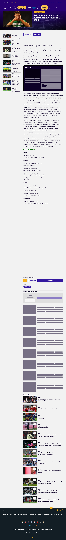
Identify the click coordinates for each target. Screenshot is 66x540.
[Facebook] (33, 533)
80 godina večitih (46, 514)
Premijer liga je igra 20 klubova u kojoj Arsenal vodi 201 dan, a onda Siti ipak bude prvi (50, 482)
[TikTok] (39, 533)
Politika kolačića (40, 529)
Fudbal (13, 40)
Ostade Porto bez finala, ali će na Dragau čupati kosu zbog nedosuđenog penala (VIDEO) (16, 76)
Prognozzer (51, 2)
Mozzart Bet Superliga (23, 514)
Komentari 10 (27, 34)
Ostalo (61, 514)
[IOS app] (60, 510)
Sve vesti (15, 514)
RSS (26, 529)
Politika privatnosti (32, 529)
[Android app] (57, 510)
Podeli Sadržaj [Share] (39, 12)
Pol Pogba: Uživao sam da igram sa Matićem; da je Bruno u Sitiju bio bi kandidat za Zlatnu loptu (16, 50)
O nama (14, 529)
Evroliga (32, 514)
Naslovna (9, 514)
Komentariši (37, 34)
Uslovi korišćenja (20, 529)
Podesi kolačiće (48, 529)
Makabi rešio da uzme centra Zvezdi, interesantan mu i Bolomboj (50, 471)
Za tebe (4, 514)
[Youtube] (36, 533)
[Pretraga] (45, 2)
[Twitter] (30, 533)
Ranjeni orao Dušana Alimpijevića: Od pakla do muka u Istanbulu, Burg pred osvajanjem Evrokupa (50, 491)
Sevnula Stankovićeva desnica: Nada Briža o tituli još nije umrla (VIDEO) (49, 462)
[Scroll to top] (51, 508)
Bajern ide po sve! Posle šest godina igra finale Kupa (49, 408)
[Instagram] (27, 533)
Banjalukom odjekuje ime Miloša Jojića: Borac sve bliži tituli (15, 57)
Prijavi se (60, 2)
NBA (36, 514)
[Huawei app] (62, 510)
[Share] (25, 280)
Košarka (14, 33)
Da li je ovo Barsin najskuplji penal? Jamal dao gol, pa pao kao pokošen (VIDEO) (16, 83)
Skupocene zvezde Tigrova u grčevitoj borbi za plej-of (16, 90)
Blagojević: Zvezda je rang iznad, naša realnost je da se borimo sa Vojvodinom (50, 426)
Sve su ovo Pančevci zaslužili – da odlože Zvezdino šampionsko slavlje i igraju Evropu (49, 500)
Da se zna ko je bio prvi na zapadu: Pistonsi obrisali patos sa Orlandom (15, 37)
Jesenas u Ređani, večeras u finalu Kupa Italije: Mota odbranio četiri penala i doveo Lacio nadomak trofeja (16, 63)
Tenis (57, 514)
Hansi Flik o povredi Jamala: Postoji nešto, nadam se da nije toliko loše (15, 43)
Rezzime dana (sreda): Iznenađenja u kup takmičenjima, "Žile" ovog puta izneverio (15, 70)
